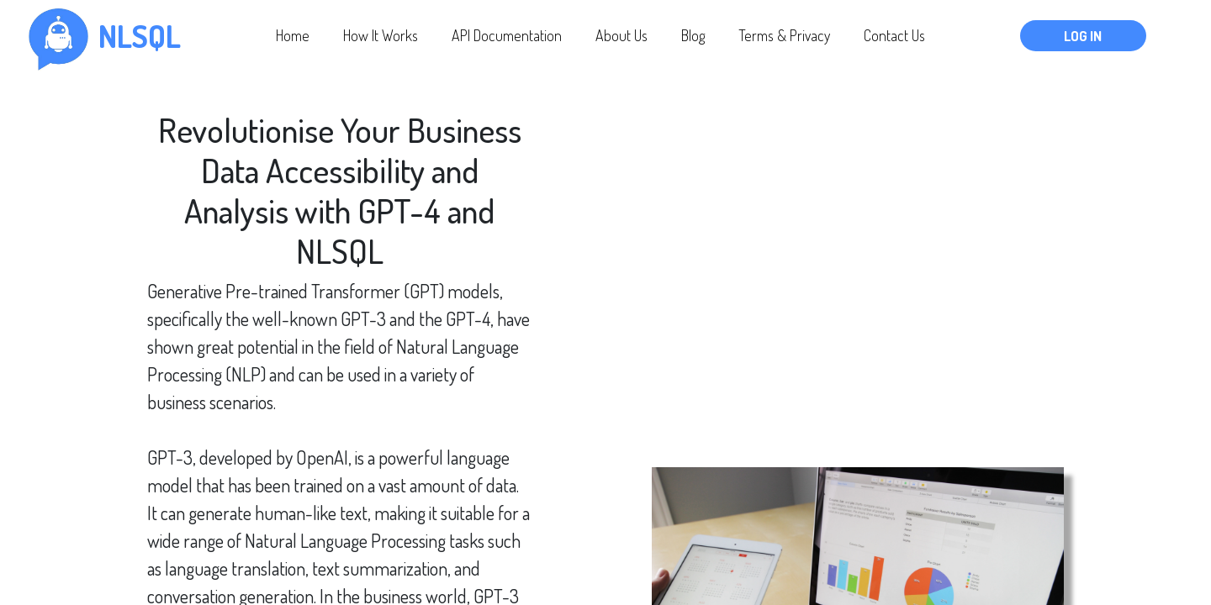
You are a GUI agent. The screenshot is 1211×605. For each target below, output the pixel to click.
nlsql (139, 35)
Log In (1083, 36)
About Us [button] (621, 35)
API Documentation (507, 35)
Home (292, 35)
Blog (693, 35)
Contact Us (894, 35)
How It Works (380, 35)
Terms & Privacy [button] (784, 35)
